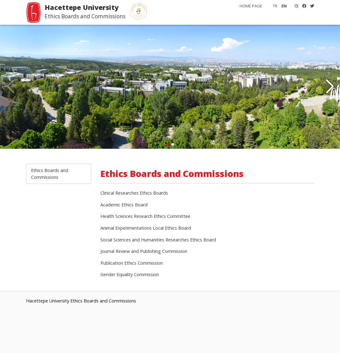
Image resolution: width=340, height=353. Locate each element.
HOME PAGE (251, 6)
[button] (329, 87)
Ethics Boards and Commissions (49, 173)
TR (275, 6)
